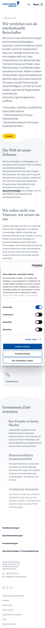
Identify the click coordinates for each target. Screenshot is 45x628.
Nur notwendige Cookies (22, 361)
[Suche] (29, 4)
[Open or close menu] (41, 4)
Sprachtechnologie (11, 190)
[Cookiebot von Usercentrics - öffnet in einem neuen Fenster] (32, 265)
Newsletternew (8, 624)
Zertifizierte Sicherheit (11, 614)
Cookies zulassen (22, 347)
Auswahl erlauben (22, 354)
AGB (4, 619)
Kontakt (5, 600)
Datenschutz (7, 610)
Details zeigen (31, 339)
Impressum (7, 605)
